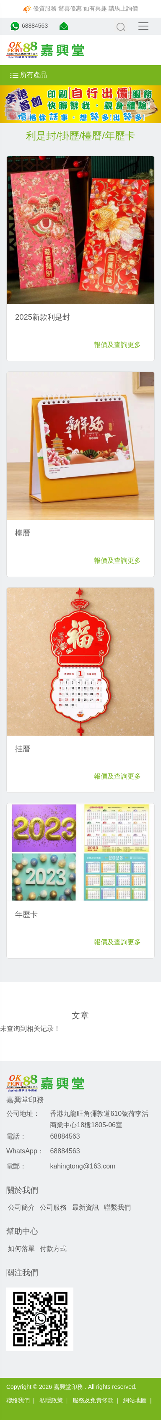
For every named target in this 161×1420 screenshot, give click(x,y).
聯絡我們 (18, 1400)
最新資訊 (85, 1207)
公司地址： (23, 1113)
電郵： (16, 1166)
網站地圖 (135, 1400)
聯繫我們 (117, 1207)
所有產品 (28, 74)
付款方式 (53, 1248)
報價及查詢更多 (117, 344)
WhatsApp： (25, 1151)
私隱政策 (51, 1400)
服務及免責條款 (93, 1400)
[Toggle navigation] (143, 26)
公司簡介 (21, 1207)
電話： (16, 1136)
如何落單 (21, 1248)
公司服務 (53, 1207)
